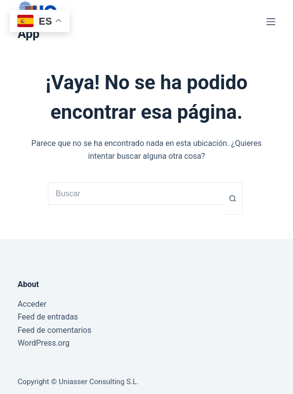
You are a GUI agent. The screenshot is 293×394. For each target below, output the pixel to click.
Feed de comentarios (55, 330)
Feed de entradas (48, 317)
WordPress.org (44, 343)
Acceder (32, 304)
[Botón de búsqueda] (233, 198)
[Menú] (270, 21)
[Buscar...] (135, 193)
